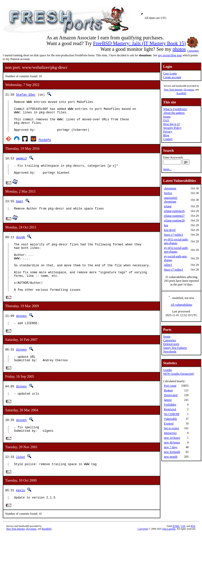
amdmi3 (21, 165)
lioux (20, 482)
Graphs (167, 370)
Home (166, 336)
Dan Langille (168, 556)
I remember (193, 49)
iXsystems (189, 89)
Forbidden (170, 404)
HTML (176, 553)
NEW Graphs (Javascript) (178, 373)
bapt (19, 210)
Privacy (167, 131)
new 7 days (170, 447)
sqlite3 (168, 265)
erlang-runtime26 (174, 211)
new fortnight (172, 452)
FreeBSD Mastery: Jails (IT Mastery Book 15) (139, 43)
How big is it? (171, 124)
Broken (168, 390)
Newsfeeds (169, 351)
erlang (167, 206)
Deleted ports (171, 344)
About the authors (174, 113)
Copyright (143, 556)
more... (167, 169)
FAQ (166, 120)
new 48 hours (172, 442)
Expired (168, 423)
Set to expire (171, 428)
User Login (170, 73)
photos (179, 49)
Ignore (168, 400)
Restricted (170, 409)
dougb (20, 247)
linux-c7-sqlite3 (173, 234)
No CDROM (171, 414)
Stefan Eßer (26, 94)
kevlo (20, 516)
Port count (170, 385)
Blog (166, 135)
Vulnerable (170, 419)
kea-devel (170, 230)
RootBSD (181, 93)
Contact (167, 139)
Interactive (170, 433)
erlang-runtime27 (174, 215)
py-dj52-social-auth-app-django (176, 249)
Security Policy (172, 128)
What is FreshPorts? (175, 109)
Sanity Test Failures (175, 348)
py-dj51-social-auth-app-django (176, 241)
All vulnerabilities (181, 304)
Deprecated (171, 395)
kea (166, 225)
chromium (170, 188)
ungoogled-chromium (171, 199)
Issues (166, 116)
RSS (193, 553)
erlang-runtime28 (174, 220)
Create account (172, 77)
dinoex (21, 336)
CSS (183, 553)
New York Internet (173, 89)
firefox (168, 193)
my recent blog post (170, 55)
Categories (169, 340)
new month (170, 456)
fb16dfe (44, 146)
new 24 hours (172, 437)
